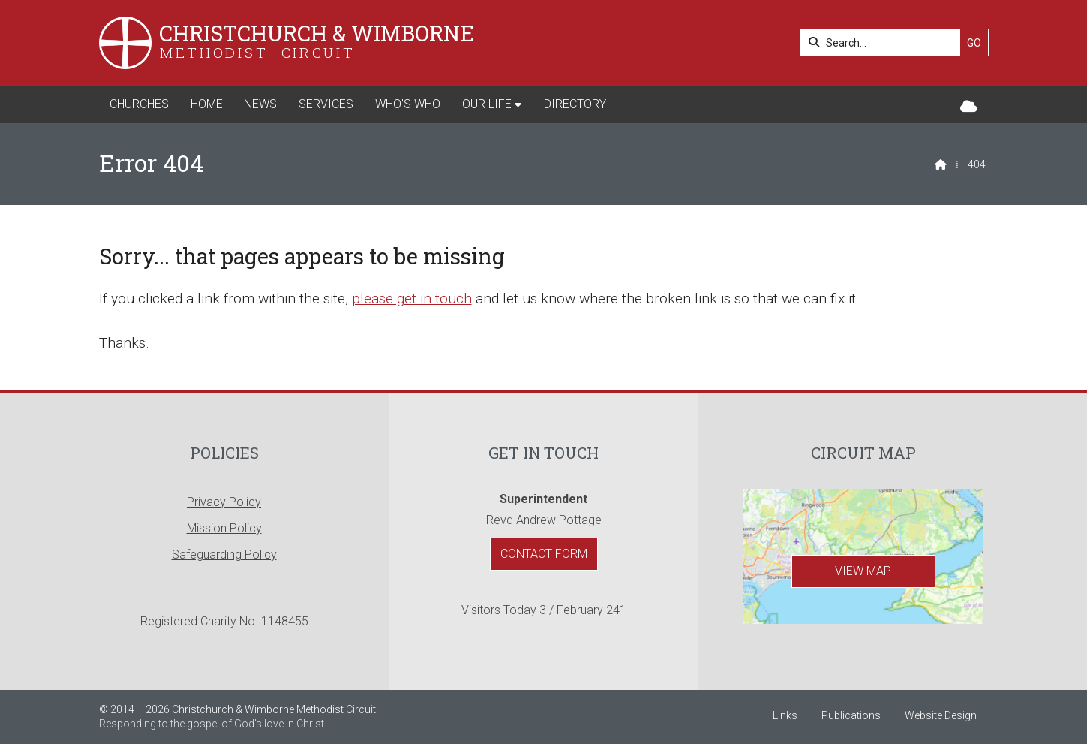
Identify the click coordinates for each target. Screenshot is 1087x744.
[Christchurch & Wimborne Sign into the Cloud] (968, 107)
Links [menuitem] (785, 715)
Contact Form (543, 554)
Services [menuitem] (326, 104)
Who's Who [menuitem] (407, 104)
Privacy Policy (224, 502)
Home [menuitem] (207, 104)
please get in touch (412, 298)
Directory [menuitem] (575, 104)
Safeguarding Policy (224, 554)
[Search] (884, 42)
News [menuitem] (260, 104)
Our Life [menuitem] (487, 104)
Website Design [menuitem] (941, 715)
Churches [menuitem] (139, 104)
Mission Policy (224, 528)
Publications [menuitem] (851, 715)
